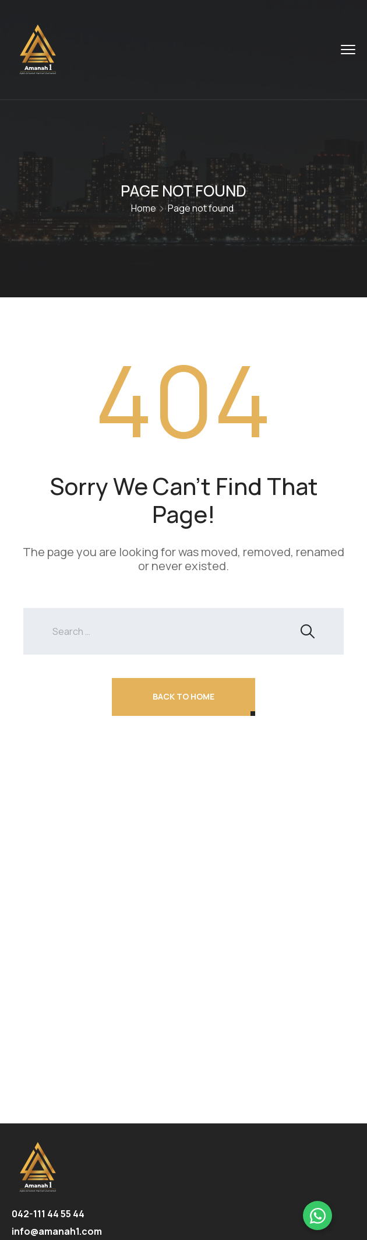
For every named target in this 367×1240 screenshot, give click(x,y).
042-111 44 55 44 (48, 1213)
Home (143, 208)
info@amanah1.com (57, 1231)
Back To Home (183, 696)
